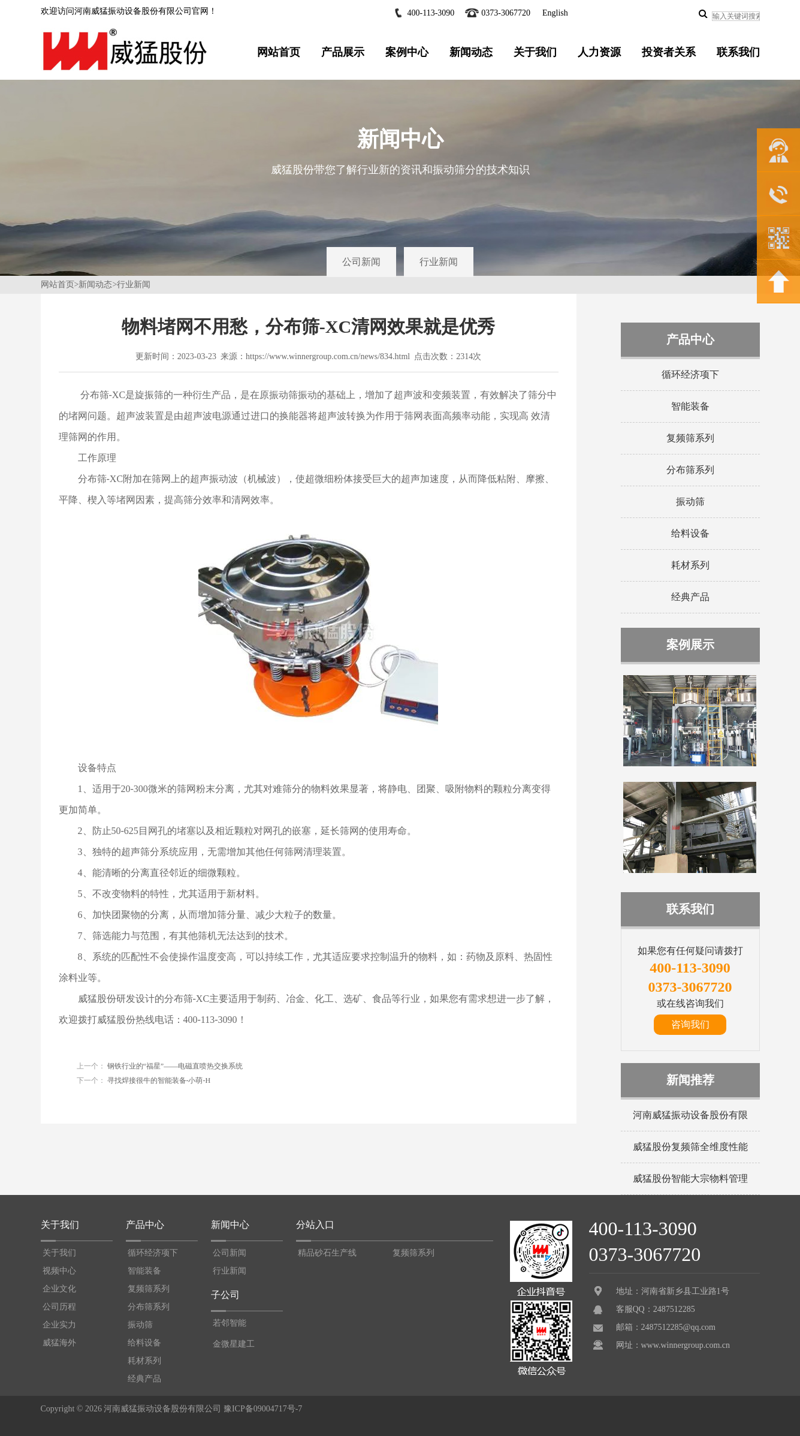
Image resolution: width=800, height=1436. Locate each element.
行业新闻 (438, 262)
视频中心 (59, 1270)
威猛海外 (59, 1342)
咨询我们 (690, 1024)
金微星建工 (234, 1343)
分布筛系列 (690, 470)
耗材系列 (690, 565)
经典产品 (690, 597)
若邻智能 (229, 1322)
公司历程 (59, 1306)
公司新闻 (361, 262)
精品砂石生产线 (327, 1252)
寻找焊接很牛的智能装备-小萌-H (158, 1080)
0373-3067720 (505, 12)
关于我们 (535, 52)
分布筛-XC (100, 479)
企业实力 (59, 1324)
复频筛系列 (690, 438)
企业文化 (59, 1288)
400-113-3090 (431, 12)
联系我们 (738, 52)
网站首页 (278, 52)
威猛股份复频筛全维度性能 (690, 1147)
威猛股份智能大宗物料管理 (690, 1178)
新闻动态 (471, 52)
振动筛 (690, 501)
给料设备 (690, 533)
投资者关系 (669, 52)
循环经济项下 (690, 374)
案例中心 (406, 52)
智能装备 (690, 406)
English (555, 12)
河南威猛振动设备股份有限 (690, 1115)
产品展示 (342, 52)
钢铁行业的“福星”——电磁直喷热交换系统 (174, 1066)
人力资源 (599, 52)
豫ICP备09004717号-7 (263, 1408)
